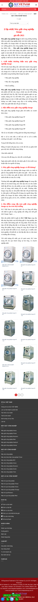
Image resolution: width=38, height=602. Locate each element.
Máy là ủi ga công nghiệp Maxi (9, 495)
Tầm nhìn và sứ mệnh (7, 412)
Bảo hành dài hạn (5, 555)
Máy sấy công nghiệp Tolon (8, 472)
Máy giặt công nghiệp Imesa (8, 430)
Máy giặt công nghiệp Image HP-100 (28, 315)
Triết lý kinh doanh (6, 415)
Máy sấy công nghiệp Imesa (8, 463)
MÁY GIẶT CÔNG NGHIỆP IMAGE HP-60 (8, 365)
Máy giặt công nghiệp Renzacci (9, 436)
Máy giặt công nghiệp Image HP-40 (28, 340)
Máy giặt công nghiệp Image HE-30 (28, 265)
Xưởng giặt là (4, 531)
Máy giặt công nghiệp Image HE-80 (9, 289)
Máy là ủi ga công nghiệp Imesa (9, 486)
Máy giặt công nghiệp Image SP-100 (28, 363)
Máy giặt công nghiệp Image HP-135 (9, 340)
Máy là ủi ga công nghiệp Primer (9, 483)
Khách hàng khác (5, 537)
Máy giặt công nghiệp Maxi (8, 439)
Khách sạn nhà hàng (6, 528)
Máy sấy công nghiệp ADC (8, 460)
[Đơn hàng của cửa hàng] (19, 23)
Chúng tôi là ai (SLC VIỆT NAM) (9, 407)
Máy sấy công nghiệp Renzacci (9, 466)
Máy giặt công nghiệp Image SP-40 (28, 389)
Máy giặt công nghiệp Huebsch (9, 442)
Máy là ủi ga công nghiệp (8, 481)
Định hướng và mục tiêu (7, 418)
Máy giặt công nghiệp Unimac (9, 445)
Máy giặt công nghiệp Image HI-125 (28, 289)
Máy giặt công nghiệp (25, 14)
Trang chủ (5, 14)
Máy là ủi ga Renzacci (7, 492)
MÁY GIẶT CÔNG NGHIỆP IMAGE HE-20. (8, 265)
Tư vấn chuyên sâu (6, 552)
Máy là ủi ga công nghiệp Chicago (10, 489)
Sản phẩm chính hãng (7, 546)
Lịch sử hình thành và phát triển (9, 410)
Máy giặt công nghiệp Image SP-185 (9, 389)
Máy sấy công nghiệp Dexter (9, 469)
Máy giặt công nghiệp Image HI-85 (9, 313)
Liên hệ (3, 421)
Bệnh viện (3, 534)
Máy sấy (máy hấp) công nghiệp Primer (11, 457)
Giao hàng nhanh (5, 549)
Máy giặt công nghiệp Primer (9, 433)
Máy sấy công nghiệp (7, 454)
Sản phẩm (13, 14)
